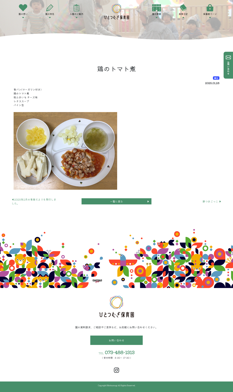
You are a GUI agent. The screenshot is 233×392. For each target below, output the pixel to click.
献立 (216, 78)
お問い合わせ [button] (116, 340)
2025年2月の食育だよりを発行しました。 (34, 201)
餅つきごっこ (212, 201)
